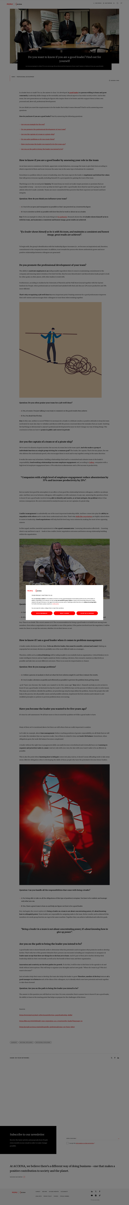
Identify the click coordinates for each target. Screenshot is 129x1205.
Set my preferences (41, 613)
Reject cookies (64, 613)
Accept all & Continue (87, 613)
